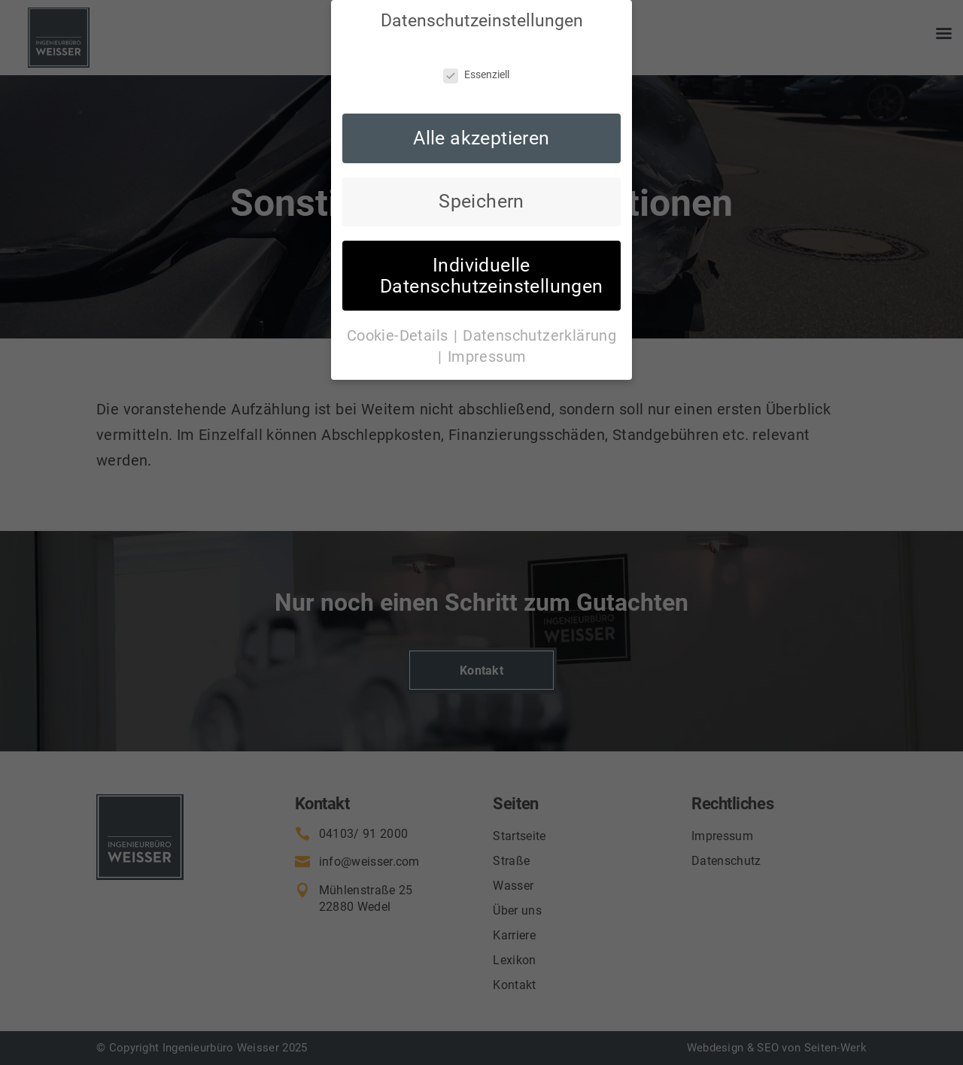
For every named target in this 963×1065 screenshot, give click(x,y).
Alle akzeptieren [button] (481, 94)
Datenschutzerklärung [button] (539, 292)
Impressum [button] (487, 313)
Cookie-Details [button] (399, 292)
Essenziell (476, 31)
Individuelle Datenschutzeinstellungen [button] (491, 232)
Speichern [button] (481, 157)
